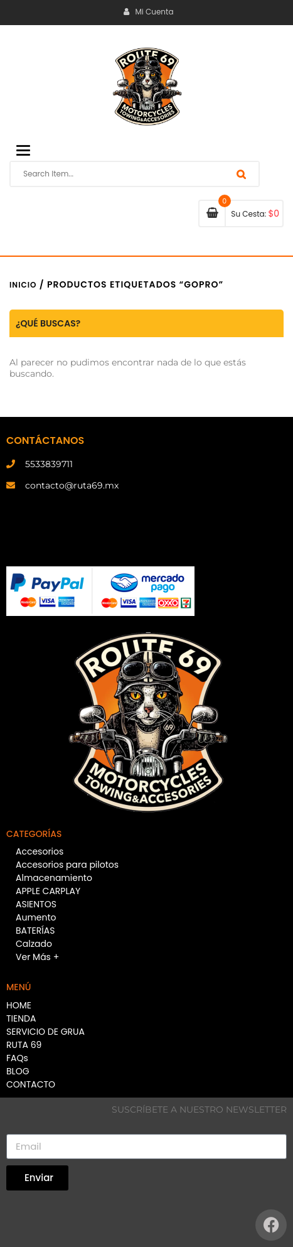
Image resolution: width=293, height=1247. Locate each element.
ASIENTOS (36, 904)
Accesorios (39, 851)
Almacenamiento (54, 878)
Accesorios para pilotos (67, 864)
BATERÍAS (35, 930)
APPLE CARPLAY (48, 891)
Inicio (22, 284)
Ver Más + (37, 957)
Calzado (34, 943)
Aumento (36, 917)
